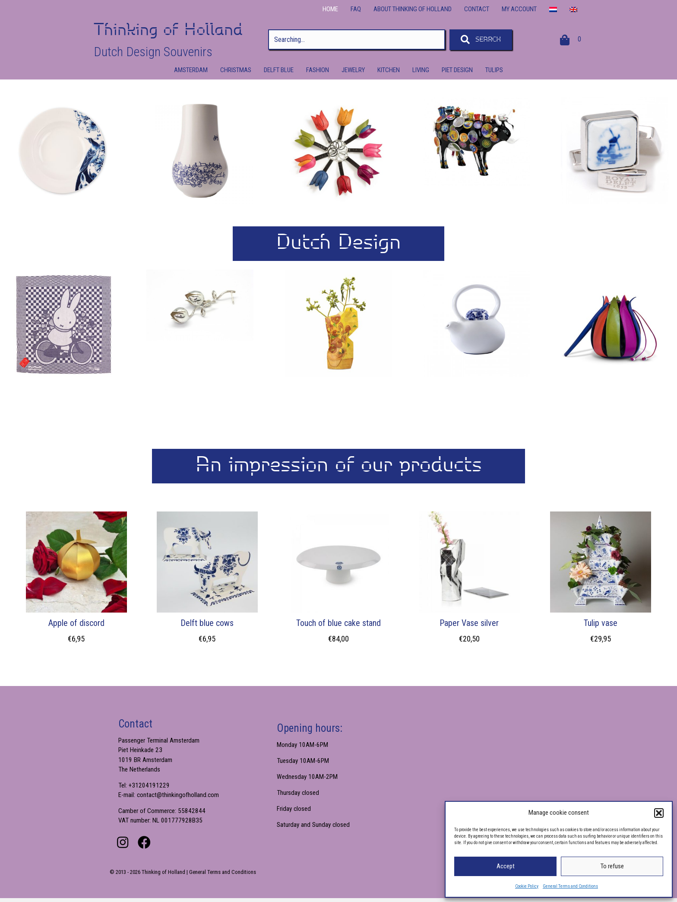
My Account (519, 9)
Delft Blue (279, 70)
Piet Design (457, 70)
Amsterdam (191, 70)
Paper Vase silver (469, 623)
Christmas (235, 70)
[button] (659, 813)
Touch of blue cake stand (338, 623)
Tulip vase (600, 623)
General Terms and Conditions (570, 886)
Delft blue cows (207, 623)
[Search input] (356, 39)
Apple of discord (76, 623)
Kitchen (388, 70)
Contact (476, 9)
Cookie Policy (526, 886)
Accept (506, 866)
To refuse (612, 866)
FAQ (356, 9)
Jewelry (353, 70)
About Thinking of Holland (412, 9)
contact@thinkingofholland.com (179, 797)
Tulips (494, 70)
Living (420, 70)
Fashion (317, 70)
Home (330, 9)
